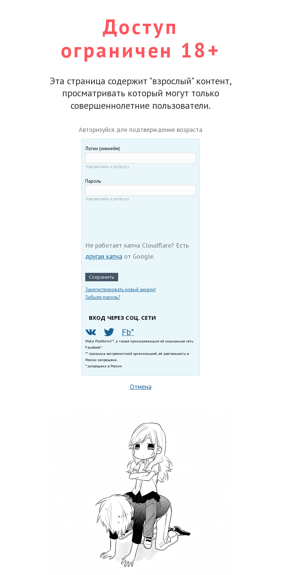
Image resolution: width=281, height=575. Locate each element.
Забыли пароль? (102, 297)
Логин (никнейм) (102, 148)
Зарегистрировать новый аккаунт (120, 289)
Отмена (140, 386)
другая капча (103, 256)
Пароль (93, 181)
